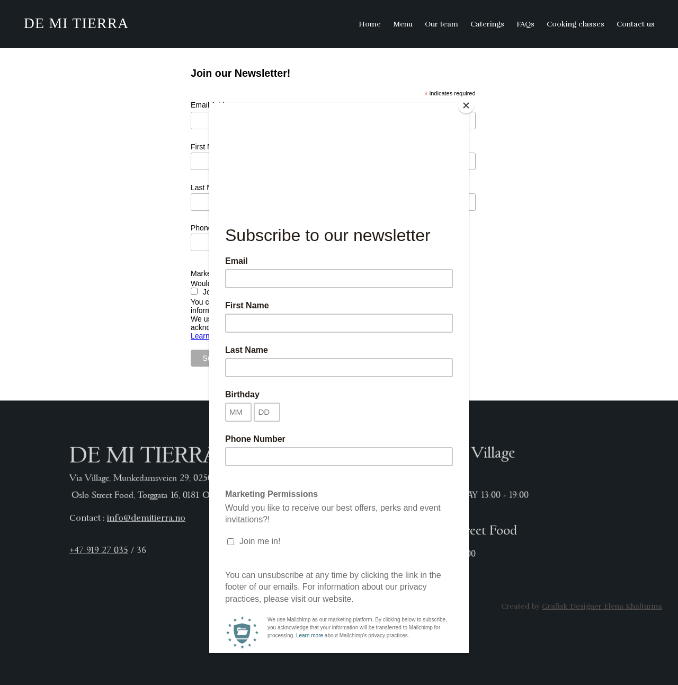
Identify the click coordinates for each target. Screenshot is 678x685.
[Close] (466, 105)
